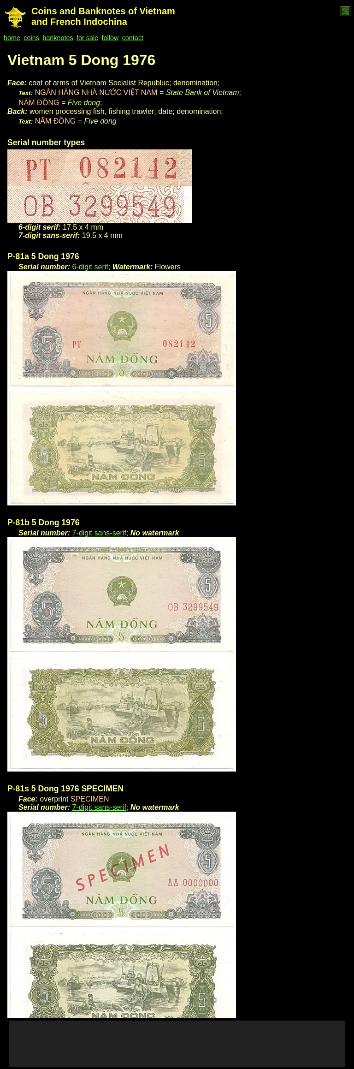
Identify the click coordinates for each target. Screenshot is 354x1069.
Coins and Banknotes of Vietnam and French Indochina (103, 16)
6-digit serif (90, 267)
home (12, 38)
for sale (87, 38)
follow (110, 38)
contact (132, 38)
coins (31, 38)
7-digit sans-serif (99, 533)
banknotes (57, 38)
